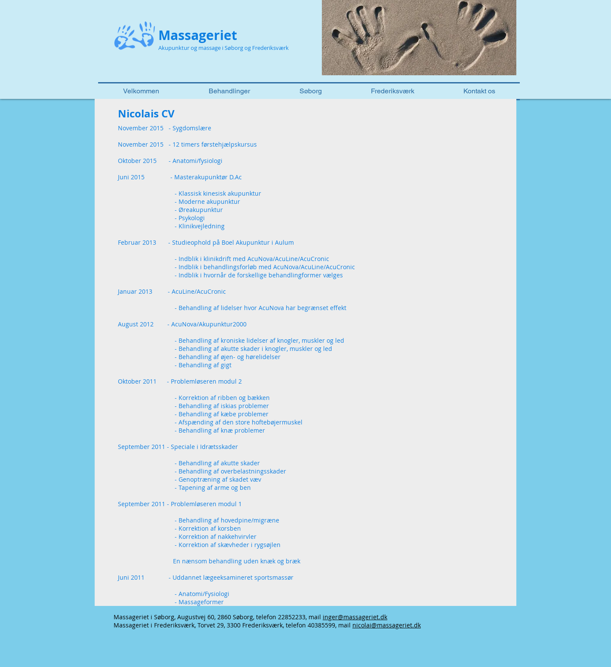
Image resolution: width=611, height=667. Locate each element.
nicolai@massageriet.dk (386, 625)
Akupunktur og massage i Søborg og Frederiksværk (223, 48)
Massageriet (197, 35)
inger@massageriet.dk (355, 617)
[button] (419, 37)
